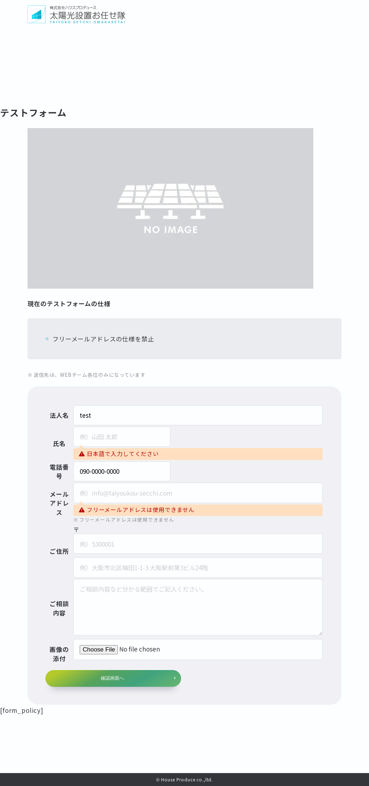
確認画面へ (112, 678)
